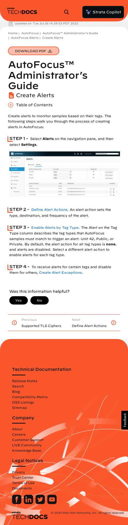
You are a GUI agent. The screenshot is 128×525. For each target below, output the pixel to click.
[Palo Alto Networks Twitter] (41, 503)
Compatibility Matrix (30, 397)
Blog (16, 391)
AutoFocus (30, 33)
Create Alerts (52, 37)
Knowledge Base (26, 450)
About (17, 429)
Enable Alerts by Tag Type (55, 228)
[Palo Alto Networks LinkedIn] (29, 503)
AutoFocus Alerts (24, 37)
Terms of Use (23, 483)
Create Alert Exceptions (60, 273)
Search (18, 386)
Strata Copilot (103, 12)
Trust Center (22, 477)
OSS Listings (23, 402)
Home (13, 33)
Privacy (18, 472)
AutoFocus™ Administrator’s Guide (70, 33)
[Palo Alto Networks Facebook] (17, 503)
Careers (19, 434)
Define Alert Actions (49, 210)
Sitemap (19, 407)
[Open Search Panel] (68, 12)
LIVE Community (27, 445)
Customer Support (28, 440)
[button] (124, 420)
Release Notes (24, 381)
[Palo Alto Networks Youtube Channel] (52, 503)
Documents (22, 488)
